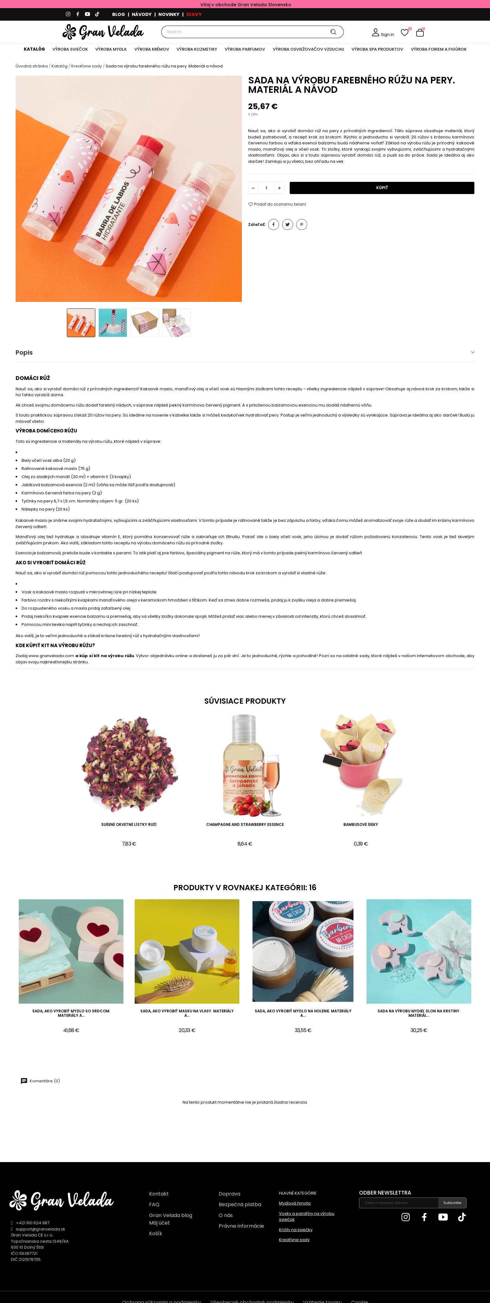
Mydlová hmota (295, 1203)
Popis (24, 352)
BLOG (118, 14)
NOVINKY (168, 14)
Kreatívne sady (294, 1240)
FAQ (154, 1204)
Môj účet (159, 1222)
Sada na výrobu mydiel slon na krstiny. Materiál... (419, 1013)
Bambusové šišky (360, 824)
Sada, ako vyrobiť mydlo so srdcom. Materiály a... (71, 1013)
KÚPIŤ (382, 188)
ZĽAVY (194, 14)
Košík (155, 1233)
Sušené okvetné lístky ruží (129, 824)
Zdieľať (273, 224)
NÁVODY (142, 14)
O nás (226, 1215)
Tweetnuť (287, 224)
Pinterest (301, 224)
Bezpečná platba (240, 1204)
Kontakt (159, 1193)
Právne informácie (241, 1226)
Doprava (229, 1193)
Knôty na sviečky (295, 1230)
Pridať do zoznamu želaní (277, 204)
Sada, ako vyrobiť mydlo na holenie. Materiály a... (303, 1013)
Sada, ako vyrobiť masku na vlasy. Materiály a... (187, 1013)
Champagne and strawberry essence (245, 824)
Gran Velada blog (170, 1215)
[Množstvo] (266, 188)
